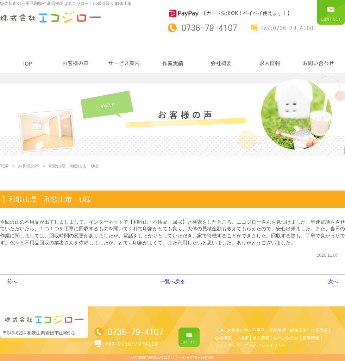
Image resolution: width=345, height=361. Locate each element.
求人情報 (260, 338)
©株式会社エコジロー (164, 357)
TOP (4, 166)
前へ (12, 281)
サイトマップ (227, 345)
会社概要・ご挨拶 (232, 338)
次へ (333, 281)
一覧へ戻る (172, 281)
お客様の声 (28, 166)
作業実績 (319, 330)
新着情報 (310, 338)
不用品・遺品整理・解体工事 (279, 330)
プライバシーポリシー (265, 345)
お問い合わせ (286, 338)
